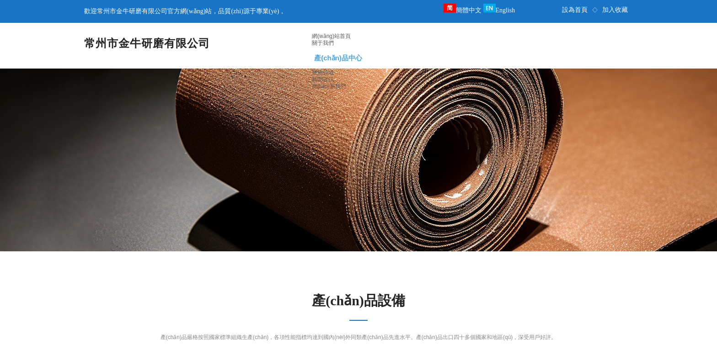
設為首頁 (575, 9)
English (499, 10)
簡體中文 (463, 10)
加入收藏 (615, 9)
